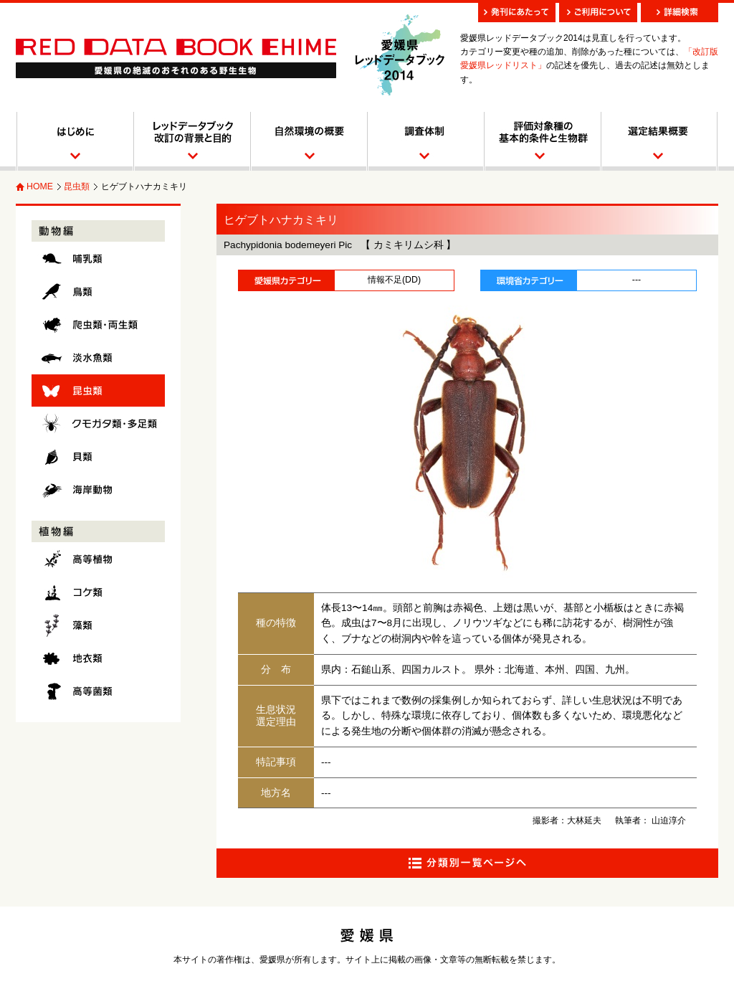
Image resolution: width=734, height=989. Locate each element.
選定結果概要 (659, 141)
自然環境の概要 (307, 141)
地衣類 (98, 658)
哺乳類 (98, 258)
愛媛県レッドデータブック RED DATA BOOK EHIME (176, 58)
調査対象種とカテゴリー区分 (541, 141)
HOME (40, 186)
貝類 (98, 456)
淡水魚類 (98, 357)
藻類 (98, 625)
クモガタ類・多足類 (98, 423)
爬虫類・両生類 (98, 324)
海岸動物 (98, 489)
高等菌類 (98, 691)
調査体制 (424, 141)
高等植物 (98, 559)
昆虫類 (77, 186)
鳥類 (98, 291)
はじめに (74, 141)
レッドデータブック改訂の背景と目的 (191, 141)
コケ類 (98, 592)
